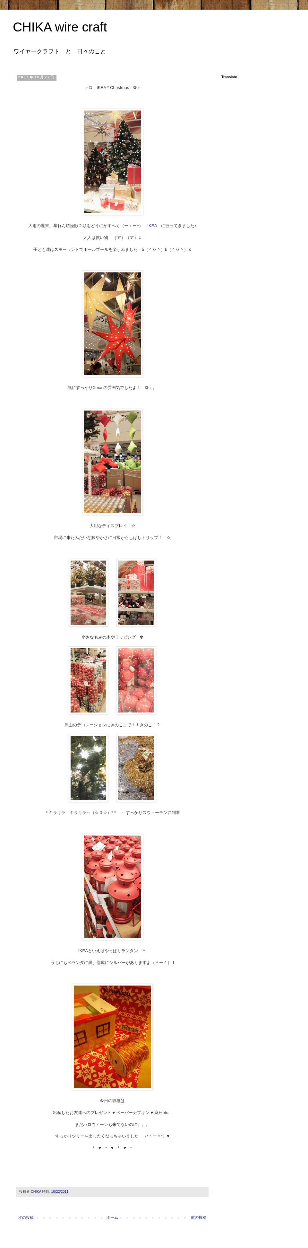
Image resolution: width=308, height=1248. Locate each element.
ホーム (112, 1217)
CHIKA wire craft (60, 27)
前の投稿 (198, 1217)
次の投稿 (26, 1217)
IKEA (152, 225)
